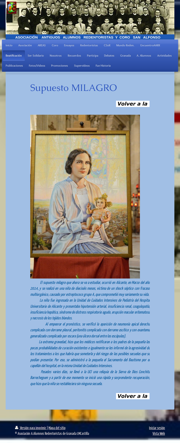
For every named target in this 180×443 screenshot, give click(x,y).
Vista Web (159, 433)
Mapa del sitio (57, 427)
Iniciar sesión (157, 427)
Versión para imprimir (31, 427)
